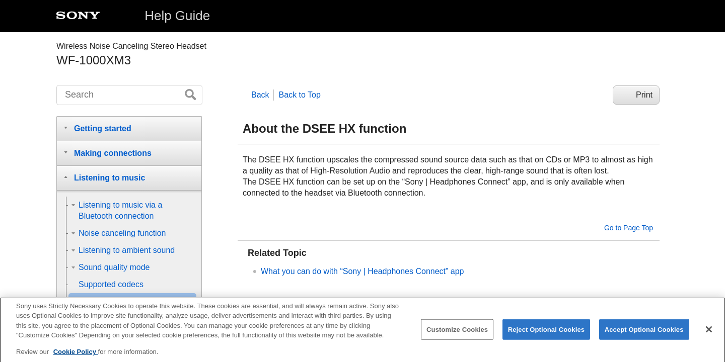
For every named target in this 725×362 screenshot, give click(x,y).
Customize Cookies (457, 335)
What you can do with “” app (362, 271)
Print (644, 94)
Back (260, 94)
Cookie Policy (75, 357)
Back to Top (300, 94)
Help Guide (177, 15)
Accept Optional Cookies (644, 335)
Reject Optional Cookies (546, 335)
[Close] (709, 335)
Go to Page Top (628, 228)
